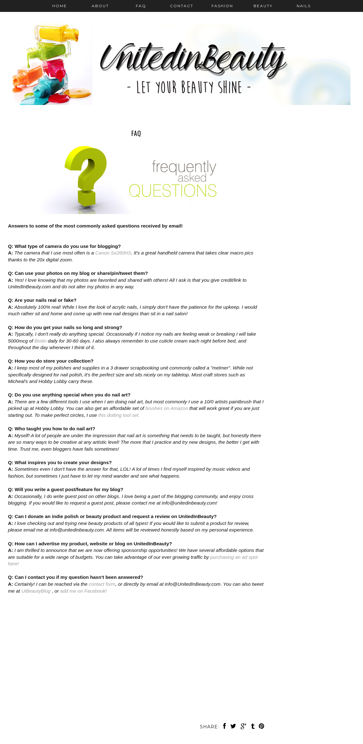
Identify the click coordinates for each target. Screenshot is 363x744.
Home (59, 5)
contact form (102, 584)
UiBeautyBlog (36, 591)
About (100, 5)
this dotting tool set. (119, 415)
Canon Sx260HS (113, 252)
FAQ (141, 5)
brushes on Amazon (167, 408)
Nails (304, 5)
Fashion (222, 5)
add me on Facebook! (83, 591)
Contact (181, 5)
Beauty (263, 5)
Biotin (40, 340)
